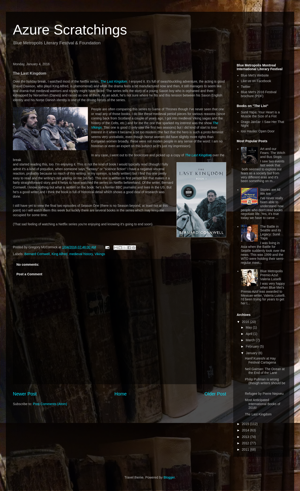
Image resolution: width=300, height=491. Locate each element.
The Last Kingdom (114, 81)
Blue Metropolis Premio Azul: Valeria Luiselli (271, 275)
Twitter (246, 86)
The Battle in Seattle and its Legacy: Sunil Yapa (270, 232)
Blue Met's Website (255, 75)
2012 (246, 443)
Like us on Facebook (256, 81)
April (249, 334)
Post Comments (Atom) (50, 404)
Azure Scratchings (70, 30)
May (249, 327)
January (252, 353)
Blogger (169, 477)
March (251, 340)
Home (120, 393)
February (253, 346)
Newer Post (25, 393)
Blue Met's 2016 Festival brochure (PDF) (259, 94)
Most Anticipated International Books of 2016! (262, 404)
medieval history (81, 254)
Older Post (215, 393)
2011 (246, 449)
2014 (246, 430)
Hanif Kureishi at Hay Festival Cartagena (260, 360)
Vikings (99, 254)
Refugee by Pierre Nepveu (264, 393)
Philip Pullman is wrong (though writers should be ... (265, 383)
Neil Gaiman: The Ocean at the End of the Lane (265, 371)
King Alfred (60, 254)
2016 (246, 322)
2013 (246, 437)
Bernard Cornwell (37, 254)
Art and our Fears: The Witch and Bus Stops (272, 153)
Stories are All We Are (270, 192)
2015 (246, 424)
